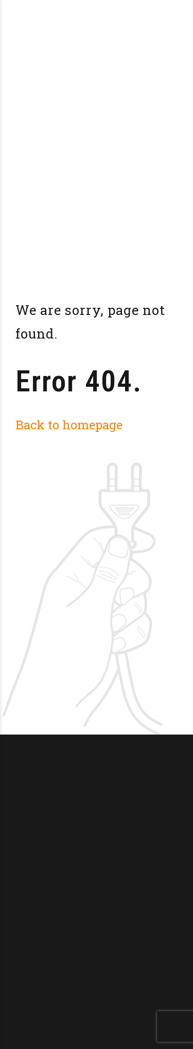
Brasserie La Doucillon (98, 15)
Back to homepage (68, 424)
